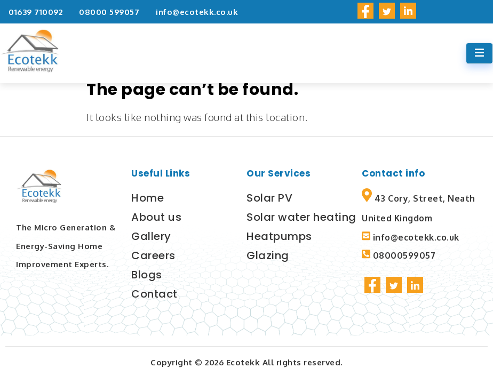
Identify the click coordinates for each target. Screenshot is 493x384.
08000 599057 (109, 12)
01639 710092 (35, 12)
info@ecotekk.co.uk (197, 12)
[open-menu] (479, 53)
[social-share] (365, 11)
